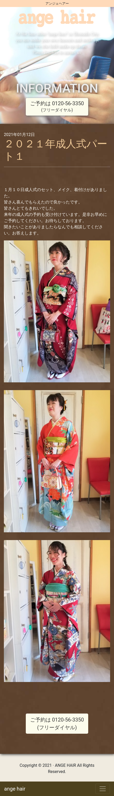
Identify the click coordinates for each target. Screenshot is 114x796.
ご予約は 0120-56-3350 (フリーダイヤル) (57, 724)
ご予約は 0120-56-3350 (57, 106)
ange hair (14, 789)
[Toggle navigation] (102, 789)
